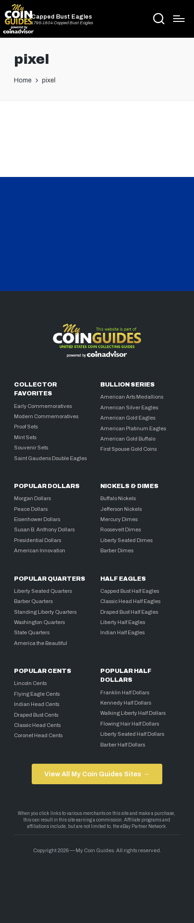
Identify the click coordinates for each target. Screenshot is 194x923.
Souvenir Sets (31, 447)
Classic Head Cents (37, 725)
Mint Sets (25, 437)
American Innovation (39, 550)
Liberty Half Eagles (122, 622)
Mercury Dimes (119, 519)
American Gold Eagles (127, 418)
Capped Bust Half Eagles (129, 591)
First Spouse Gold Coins (128, 449)
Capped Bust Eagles (61, 17)
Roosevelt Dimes (120, 529)
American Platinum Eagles (133, 428)
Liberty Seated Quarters (43, 591)
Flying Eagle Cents (37, 694)
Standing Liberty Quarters (45, 612)
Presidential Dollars (37, 540)
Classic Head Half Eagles (130, 601)
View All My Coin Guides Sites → (96, 774)
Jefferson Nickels (121, 509)
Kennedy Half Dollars (125, 703)
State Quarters (31, 632)
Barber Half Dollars (122, 744)
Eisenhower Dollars (37, 519)
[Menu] (179, 18)
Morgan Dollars (32, 498)
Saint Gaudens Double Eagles (50, 458)
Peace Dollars (31, 509)
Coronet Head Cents (38, 735)
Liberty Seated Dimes (126, 540)
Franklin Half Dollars (124, 692)
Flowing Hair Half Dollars (129, 723)
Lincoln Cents (30, 683)
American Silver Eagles (129, 407)
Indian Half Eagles (122, 632)
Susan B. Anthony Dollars (44, 529)
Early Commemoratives (43, 406)
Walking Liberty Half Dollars (133, 713)
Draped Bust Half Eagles (129, 612)
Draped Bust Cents (36, 715)
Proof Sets (26, 426)
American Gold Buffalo (127, 438)
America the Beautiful (40, 643)
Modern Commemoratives (46, 416)
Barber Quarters (33, 601)
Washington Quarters (39, 622)
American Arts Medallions (131, 397)
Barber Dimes (116, 550)
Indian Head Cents (36, 704)
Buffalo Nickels (118, 498)
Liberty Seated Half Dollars (132, 734)
